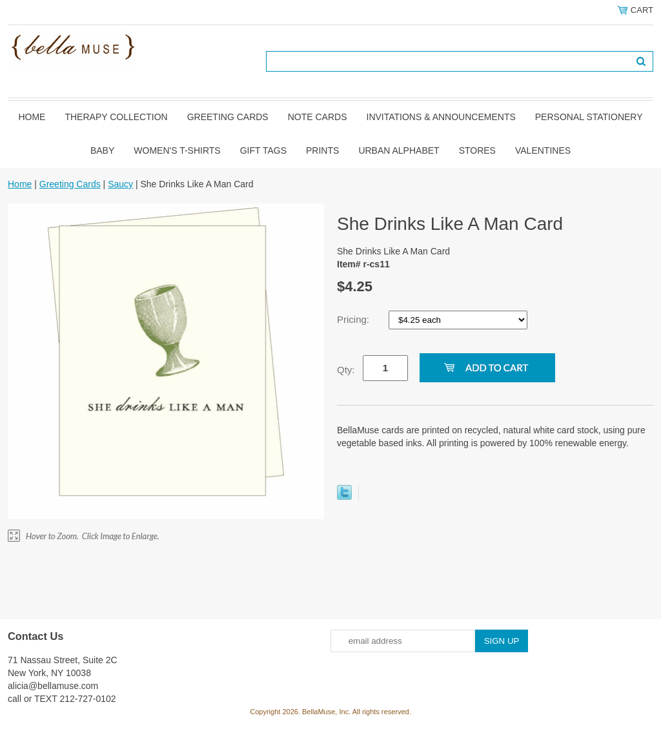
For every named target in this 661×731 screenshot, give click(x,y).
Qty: (346, 369)
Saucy (120, 184)
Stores (477, 150)
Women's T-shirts (177, 150)
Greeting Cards (228, 117)
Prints (322, 150)
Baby (102, 150)
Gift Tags (263, 150)
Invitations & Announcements (441, 117)
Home (31, 117)
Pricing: (354, 319)
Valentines (543, 150)
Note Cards (317, 117)
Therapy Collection (116, 117)
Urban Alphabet (398, 150)
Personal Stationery (589, 117)
